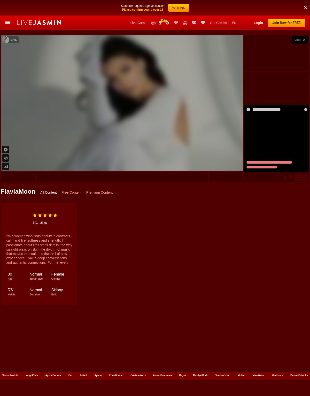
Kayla (182, 374)
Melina (241, 374)
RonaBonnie (116, 374)
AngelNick (32, 374)
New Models (153, 22)
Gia (70, 374)
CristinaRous (138, 374)
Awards (161, 22)
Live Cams (138, 23)
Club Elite (176, 23)
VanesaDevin (222, 374)
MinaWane (258, 374)
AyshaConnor (53, 374)
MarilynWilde (200, 374)
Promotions (167, 23)
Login (258, 23)
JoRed (83, 374)
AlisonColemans (162, 374)
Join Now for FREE (286, 23)
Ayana (98, 374)
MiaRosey (277, 374)
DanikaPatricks (299, 374)
